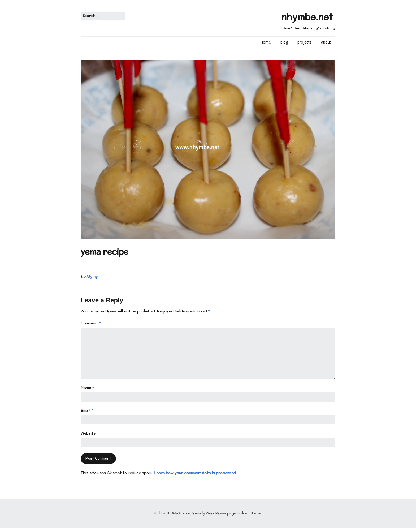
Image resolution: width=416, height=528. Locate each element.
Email (87, 410)
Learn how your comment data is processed (195, 472)
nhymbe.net (307, 16)
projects (304, 42)
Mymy (92, 276)
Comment (91, 323)
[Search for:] (103, 16)
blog (284, 42)
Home (265, 42)
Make (176, 513)
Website (88, 433)
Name (87, 387)
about (326, 42)
